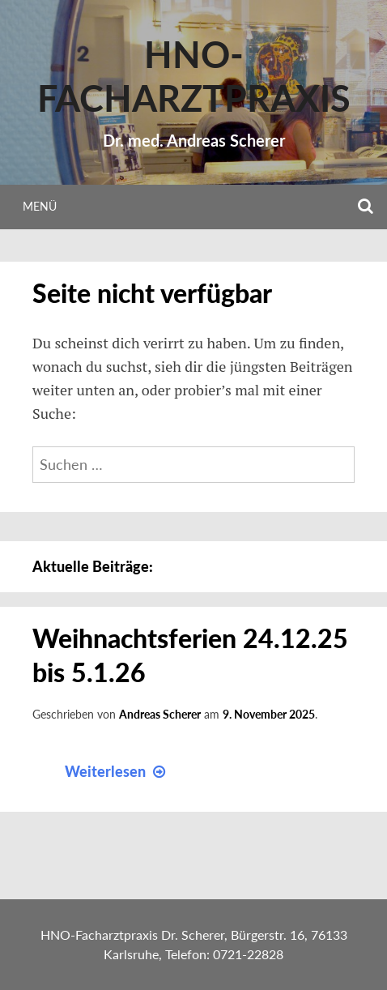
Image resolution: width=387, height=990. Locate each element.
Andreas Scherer (160, 714)
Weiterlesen (117, 771)
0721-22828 (248, 954)
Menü (40, 206)
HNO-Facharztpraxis (194, 76)
